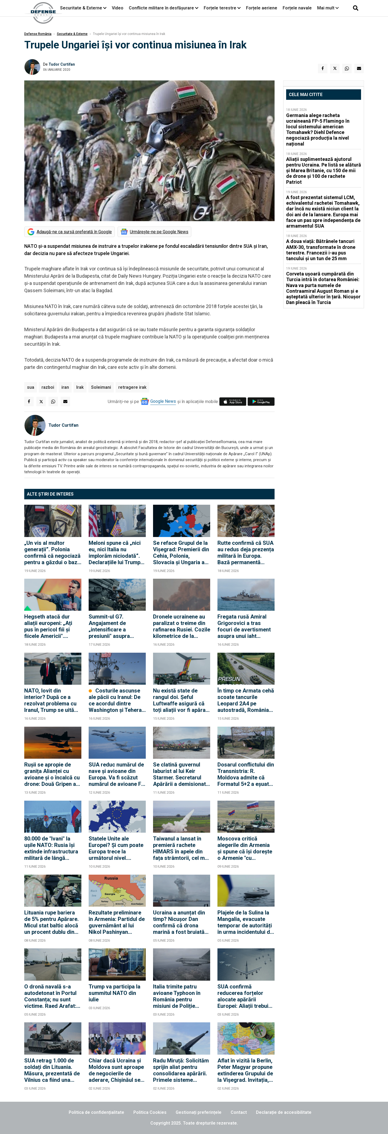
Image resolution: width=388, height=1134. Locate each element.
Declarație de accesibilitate (283, 1112)
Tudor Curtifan (61, 64)
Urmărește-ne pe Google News (159, 231)
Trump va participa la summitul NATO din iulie (114, 993)
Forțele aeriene (261, 7)
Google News (163, 401)
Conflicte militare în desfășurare (161, 7)
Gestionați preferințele (198, 1112)
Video (117, 7)
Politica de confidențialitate (96, 1112)
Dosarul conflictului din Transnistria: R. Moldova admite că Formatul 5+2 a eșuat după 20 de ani (245, 774)
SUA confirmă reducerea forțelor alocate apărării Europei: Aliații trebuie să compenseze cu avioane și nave (244, 996)
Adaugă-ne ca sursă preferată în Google (74, 231)
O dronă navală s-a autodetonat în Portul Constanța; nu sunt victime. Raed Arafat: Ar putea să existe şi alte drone (50, 996)
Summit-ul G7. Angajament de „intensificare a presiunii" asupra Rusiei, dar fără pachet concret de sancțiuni (116, 626)
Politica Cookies (150, 1112)
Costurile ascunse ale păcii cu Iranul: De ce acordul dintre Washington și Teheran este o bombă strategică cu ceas (117, 700)
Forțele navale (297, 7)
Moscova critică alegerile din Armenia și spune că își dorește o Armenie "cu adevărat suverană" (244, 848)
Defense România (37, 34)
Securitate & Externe (81, 7)
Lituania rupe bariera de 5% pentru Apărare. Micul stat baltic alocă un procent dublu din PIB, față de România (51, 922)
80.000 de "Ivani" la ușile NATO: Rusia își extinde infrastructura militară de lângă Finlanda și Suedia (51, 848)
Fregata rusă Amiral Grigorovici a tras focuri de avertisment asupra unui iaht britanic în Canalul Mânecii (244, 626)
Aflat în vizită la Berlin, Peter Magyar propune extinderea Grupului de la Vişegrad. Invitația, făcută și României (245, 1070)
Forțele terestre (220, 7)
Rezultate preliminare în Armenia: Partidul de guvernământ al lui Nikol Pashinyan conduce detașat (117, 922)
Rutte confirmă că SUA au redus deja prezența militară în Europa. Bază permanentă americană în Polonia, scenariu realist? (245, 553)
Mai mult (328, 7)
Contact (239, 1112)
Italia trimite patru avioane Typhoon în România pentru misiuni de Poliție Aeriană (176, 996)
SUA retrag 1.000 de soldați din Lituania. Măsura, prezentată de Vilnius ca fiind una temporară (52, 1070)
